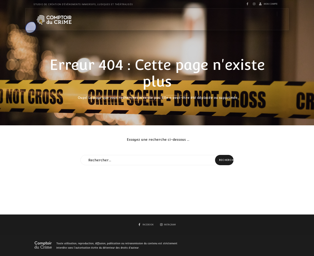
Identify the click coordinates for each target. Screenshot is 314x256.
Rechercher (226, 160)
